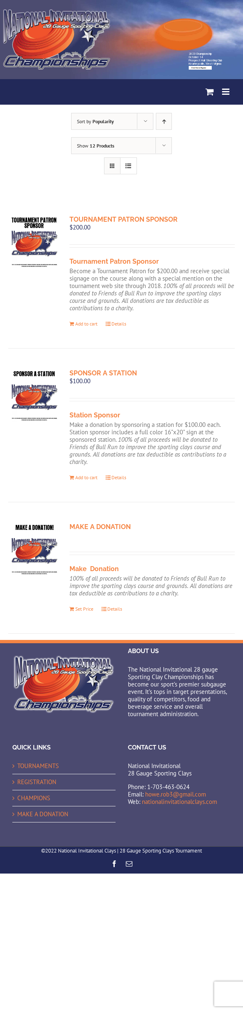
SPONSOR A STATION (103, 373)
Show (95, 146)
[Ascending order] (164, 121)
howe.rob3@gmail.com (175, 794)
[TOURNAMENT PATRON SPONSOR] (34, 242)
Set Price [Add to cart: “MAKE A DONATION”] (84, 609)
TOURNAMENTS (38, 766)
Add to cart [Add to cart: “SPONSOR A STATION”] (86, 477)
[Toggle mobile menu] (226, 91)
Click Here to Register (198, 68)
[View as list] (128, 166)
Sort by (95, 121)
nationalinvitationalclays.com (179, 802)
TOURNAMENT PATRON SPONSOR (123, 219)
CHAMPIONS (33, 798)
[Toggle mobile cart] (210, 91)
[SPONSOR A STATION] (34, 395)
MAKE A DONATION (100, 527)
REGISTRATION (36, 782)
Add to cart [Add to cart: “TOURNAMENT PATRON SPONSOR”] (86, 324)
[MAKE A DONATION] (34, 549)
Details (118, 324)
